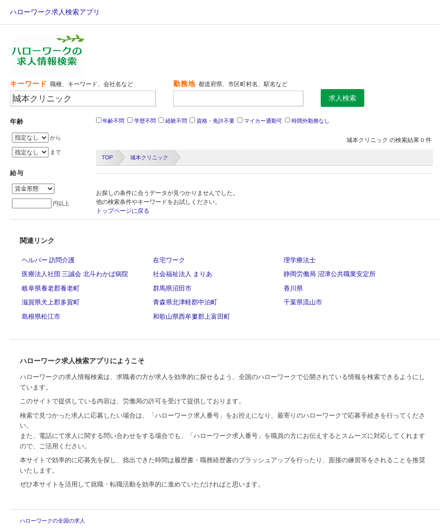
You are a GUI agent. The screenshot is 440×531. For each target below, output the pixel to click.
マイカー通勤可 (263, 121)
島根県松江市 (41, 316)
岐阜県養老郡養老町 (51, 288)
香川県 (293, 288)
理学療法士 (300, 260)
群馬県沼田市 (172, 288)
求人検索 (342, 98)
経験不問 (176, 121)
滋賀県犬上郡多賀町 (51, 302)
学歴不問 (145, 121)
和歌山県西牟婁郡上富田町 (191, 316)
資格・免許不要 (215, 121)
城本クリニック (149, 157)
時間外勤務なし (311, 121)
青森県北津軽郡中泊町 (185, 302)
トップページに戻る (122, 211)
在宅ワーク (169, 260)
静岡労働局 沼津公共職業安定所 (330, 274)
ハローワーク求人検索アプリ (55, 12)
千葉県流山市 (303, 302)
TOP (107, 157)
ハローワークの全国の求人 (52, 521)
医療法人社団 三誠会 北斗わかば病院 (75, 274)
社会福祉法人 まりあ (183, 274)
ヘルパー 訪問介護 (48, 260)
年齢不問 (113, 121)
